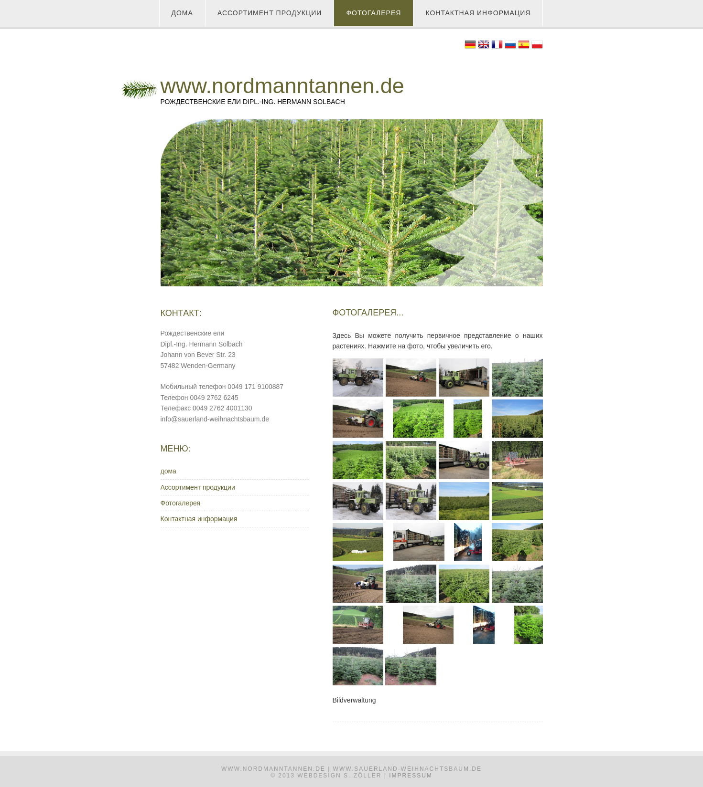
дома (182, 13)
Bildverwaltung (354, 700)
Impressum (411, 775)
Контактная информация (477, 13)
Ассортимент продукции (269, 13)
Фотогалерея (373, 13)
